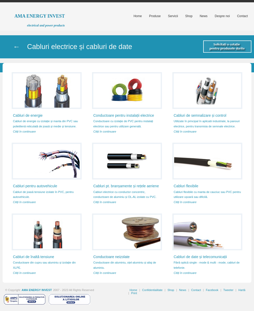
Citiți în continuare (24, 131)
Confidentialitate (152, 290)
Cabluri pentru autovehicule (35, 186)
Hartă (241, 290)
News (182, 290)
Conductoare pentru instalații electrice (123, 115)
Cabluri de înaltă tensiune (33, 257)
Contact (196, 290)
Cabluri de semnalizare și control (200, 115)
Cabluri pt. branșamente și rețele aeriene (126, 186)
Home (133, 290)
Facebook (212, 290)
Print (134, 293)
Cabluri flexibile (186, 186)
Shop (170, 290)
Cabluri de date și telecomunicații (200, 257)
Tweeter (228, 290)
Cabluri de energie (28, 115)
